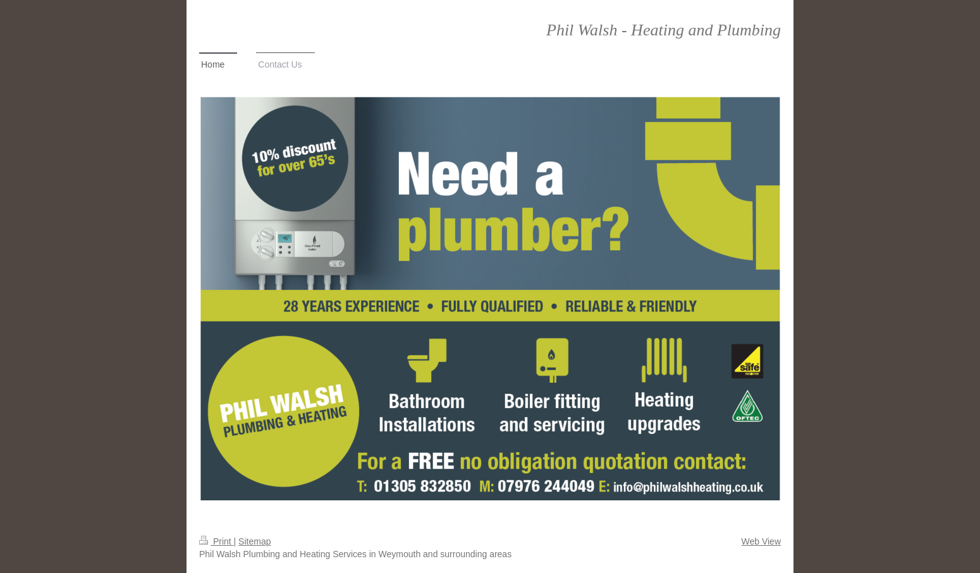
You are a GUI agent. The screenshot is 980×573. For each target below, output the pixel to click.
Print (216, 541)
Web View (761, 541)
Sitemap (254, 541)
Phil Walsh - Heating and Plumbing (663, 30)
